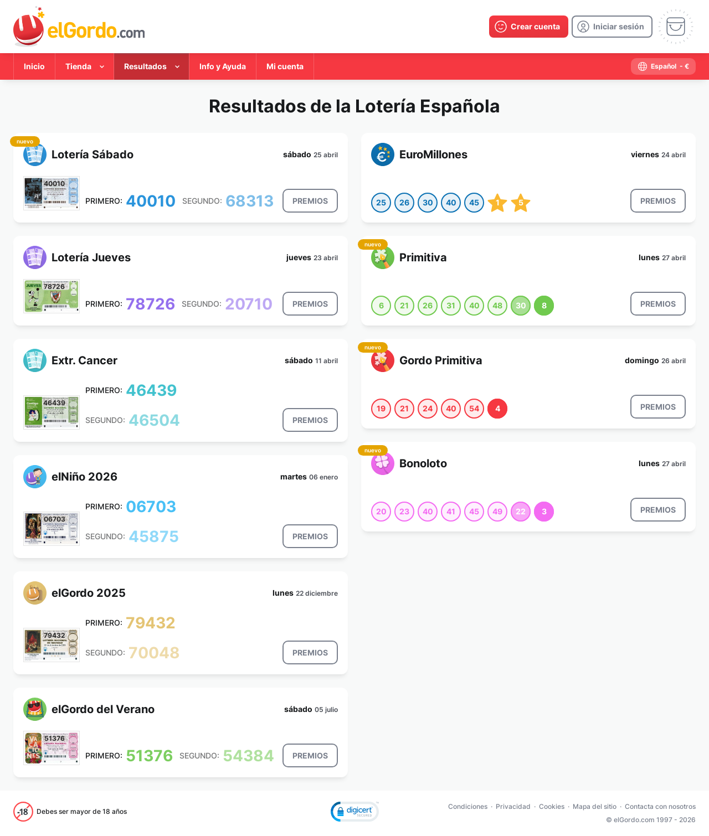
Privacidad (513, 806)
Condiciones (467, 806)
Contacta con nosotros (660, 806)
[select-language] (663, 66)
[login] (612, 27)
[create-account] (528, 27)
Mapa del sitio (594, 806)
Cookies (551, 806)
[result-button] (310, 201)
